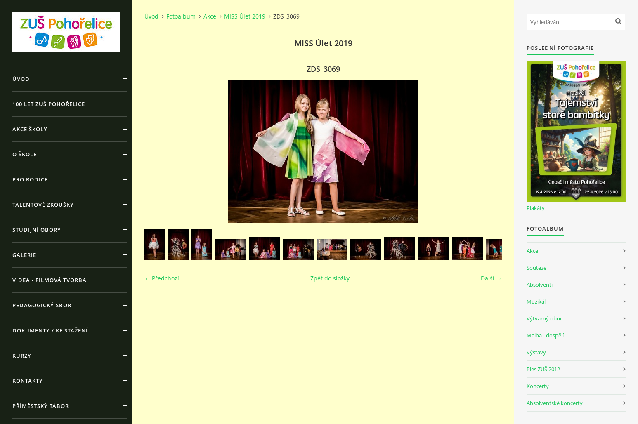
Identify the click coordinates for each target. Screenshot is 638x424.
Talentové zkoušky (43, 204)
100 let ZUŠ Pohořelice (48, 104)
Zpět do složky (330, 278)
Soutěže (536, 267)
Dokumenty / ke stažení (50, 330)
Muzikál (536, 301)
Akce (209, 16)
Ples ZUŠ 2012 (543, 369)
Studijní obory (36, 229)
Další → (491, 278)
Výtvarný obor (544, 318)
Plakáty (536, 208)
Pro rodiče (30, 179)
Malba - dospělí (545, 335)
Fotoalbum (181, 16)
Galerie (24, 255)
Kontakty (27, 380)
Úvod (21, 78)
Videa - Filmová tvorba (49, 280)
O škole (24, 154)
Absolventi (540, 284)
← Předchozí (161, 278)
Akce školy (29, 129)
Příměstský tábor (40, 406)
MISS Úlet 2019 (244, 16)
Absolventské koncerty (555, 403)
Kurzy (21, 355)
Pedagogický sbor (41, 305)
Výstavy (536, 352)
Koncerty (538, 386)
